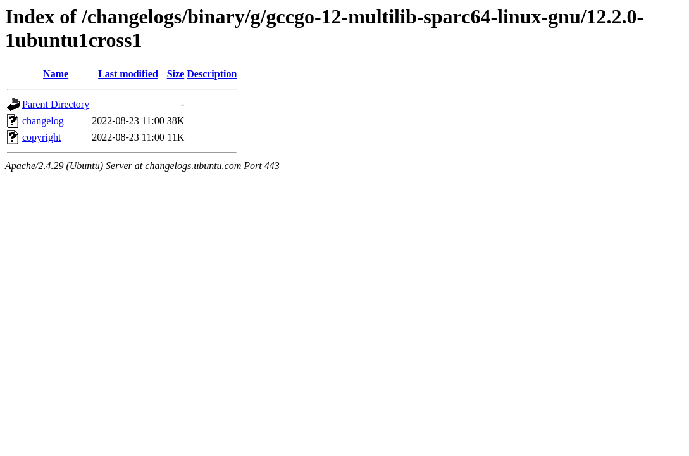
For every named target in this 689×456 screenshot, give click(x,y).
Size (176, 73)
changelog (43, 120)
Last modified (128, 73)
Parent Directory (55, 104)
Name (55, 73)
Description (212, 73)
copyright (41, 137)
